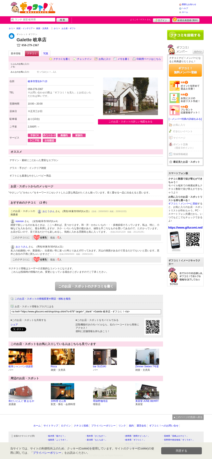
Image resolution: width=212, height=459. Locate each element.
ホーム (185, 12)
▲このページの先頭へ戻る (188, 417)
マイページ (179, 137)
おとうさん (48, 211)
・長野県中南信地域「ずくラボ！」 (178, 440)
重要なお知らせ (189, 4)
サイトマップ (50, 425)
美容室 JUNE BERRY (147, 401)
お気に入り (105, 59)
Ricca (54, 366)
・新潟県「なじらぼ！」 (96, 440)
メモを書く (123, 59)
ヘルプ (185, 8)
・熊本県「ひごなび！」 (96, 436)
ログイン (161, 19)
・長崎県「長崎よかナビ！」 (175, 436)
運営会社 (141, 425)
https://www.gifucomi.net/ (185, 227)
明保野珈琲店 (100, 401)
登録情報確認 (180, 154)
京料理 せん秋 (58, 401)
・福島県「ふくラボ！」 (57, 440)
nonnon (20, 221)
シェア (14, 324)
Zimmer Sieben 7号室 (147, 366)
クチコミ (32, 53)
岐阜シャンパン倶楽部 (21, 366)
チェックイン (84, 59)
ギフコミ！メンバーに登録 (183, 203)
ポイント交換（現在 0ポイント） (184, 146)
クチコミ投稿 (81, 425)
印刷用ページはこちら (149, 59)
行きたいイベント (183, 131)
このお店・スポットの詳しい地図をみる (130, 121)
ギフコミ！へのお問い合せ (163, 425)
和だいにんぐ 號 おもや (21, 401)
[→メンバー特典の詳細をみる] (185, 119)
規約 (131, 425)
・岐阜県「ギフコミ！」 (134, 440)
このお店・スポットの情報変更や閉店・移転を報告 (43, 298)
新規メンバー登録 (186, 19)
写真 (45, 53)
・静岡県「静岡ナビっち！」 (136, 436)
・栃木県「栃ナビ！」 (56, 436)
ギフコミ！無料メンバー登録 (185, 70)
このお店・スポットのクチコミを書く (85, 286)
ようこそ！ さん (140, 19)
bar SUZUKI (99, 366)
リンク (122, 425)
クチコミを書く (61, 59)
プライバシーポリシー (103, 425)
